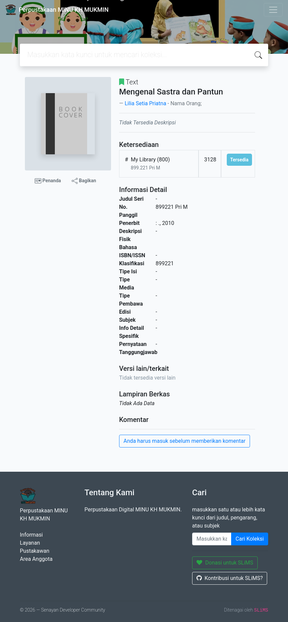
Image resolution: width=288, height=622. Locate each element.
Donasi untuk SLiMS (224, 562)
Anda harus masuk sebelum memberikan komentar (184, 441)
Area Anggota (36, 559)
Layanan (30, 543)
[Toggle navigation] (273, 9)
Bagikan (84, 181)
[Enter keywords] (211, 539)
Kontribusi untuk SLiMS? (229, 578)
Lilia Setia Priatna (145, 103)
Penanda (48, 181)
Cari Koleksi (250, 539)
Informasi (31, 535)
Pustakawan (34, 551)
